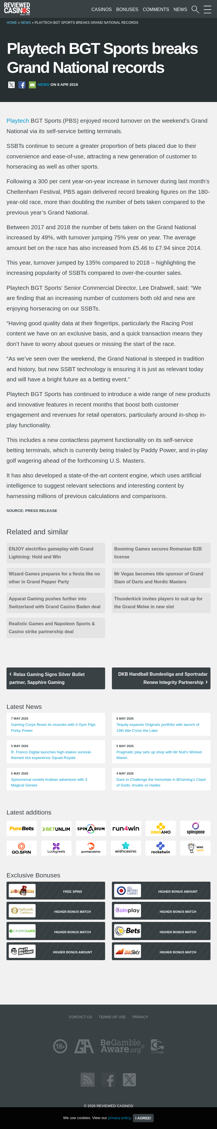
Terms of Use (112, 1017)
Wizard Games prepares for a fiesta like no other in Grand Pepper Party (54, 577)
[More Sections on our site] (207, 9)
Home (12, 23)
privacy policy (119, 1118)
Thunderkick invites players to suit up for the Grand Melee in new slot (158, 602)
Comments (156, 9)
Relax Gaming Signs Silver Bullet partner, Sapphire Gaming (46, 678)
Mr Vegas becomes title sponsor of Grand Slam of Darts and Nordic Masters (158, 577)
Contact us (80, 1017)
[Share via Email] (32, 84)
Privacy (140, 1017)
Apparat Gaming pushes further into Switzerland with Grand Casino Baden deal (55, 602)
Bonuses (127, 9)
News (180, 9)
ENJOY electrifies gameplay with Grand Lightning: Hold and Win (51, 553)
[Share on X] (11, 84)
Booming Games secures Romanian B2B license (158, 553)
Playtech (17, 120)
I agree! (143, 1118)
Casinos (102, 9)
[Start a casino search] (195, 9)
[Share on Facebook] (21, 84)
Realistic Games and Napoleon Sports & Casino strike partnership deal (52, 627)
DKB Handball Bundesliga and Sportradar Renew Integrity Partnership (162, 678)
